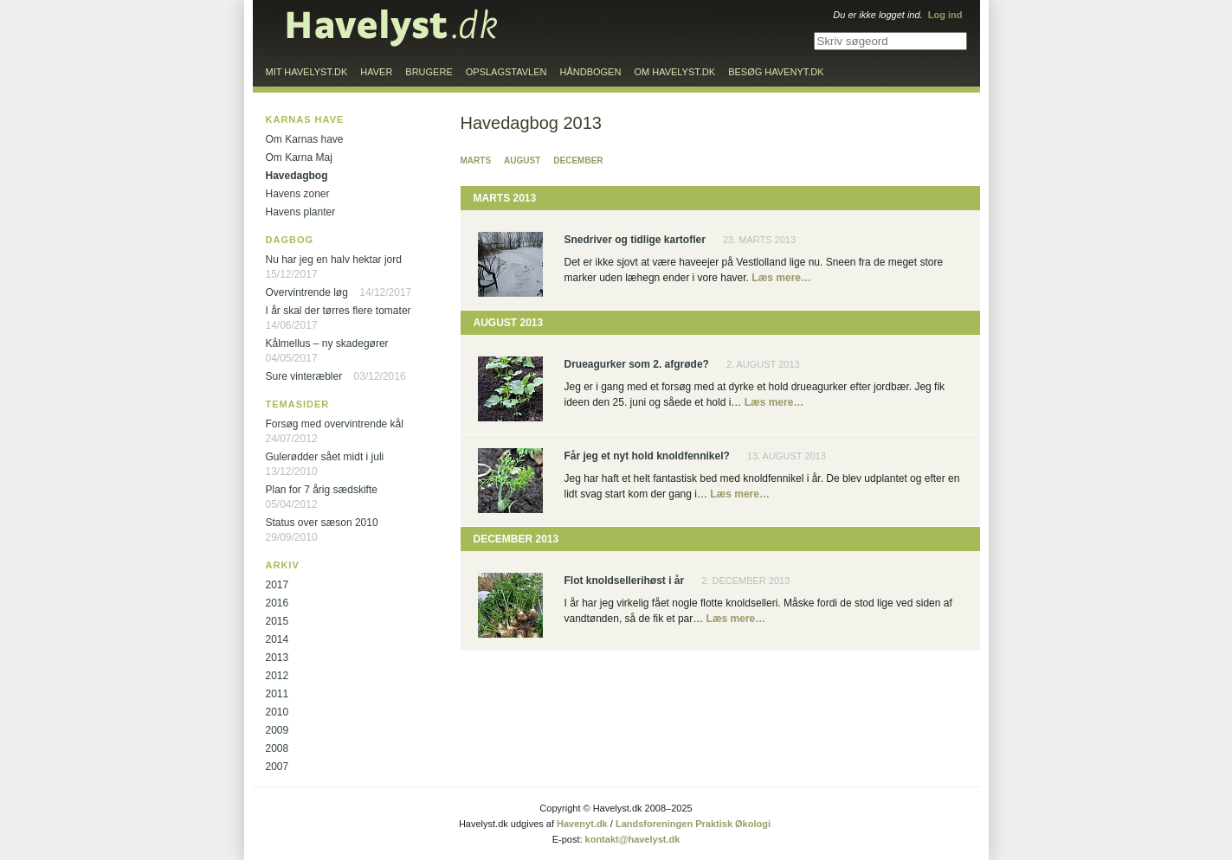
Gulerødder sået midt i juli (325, 457)
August (522, 160)
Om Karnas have (305, 139)
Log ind (945, 15)
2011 (277, 694)
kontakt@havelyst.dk (633, 839)
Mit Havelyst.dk (307, 72)
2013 (277, 657)
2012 (277, 676)
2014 (277, 639)
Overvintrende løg (307, 292)
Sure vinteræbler (304, 376)
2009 (277, 730)
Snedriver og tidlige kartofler (635, 240)
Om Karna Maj (299, 157)
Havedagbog (297, 176)
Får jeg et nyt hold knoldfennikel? (647, 456)
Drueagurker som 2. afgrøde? (636, 364)
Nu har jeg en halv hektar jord (334, 260)
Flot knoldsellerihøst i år (624, 580)
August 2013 (509, 323)
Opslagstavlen (506, 72)
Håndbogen (591, 72)
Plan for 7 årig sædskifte (321, 490)
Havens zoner (298, 194)
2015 (277, 621)
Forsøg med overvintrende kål (334, 424)
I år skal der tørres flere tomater (338, 311)
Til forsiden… (392, 27)
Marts (476, 160)
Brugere (428, 72)
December (578, 160)
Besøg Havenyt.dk (775, 72)
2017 (277, 585)
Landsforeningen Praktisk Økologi (693, 823)
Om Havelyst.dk (674, 72)
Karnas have (305, 119)
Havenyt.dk (582, 823)
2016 (277, 603)
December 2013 (516, 539)
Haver (376, 72)
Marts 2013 (505, 198)
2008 (277, 748)
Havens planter (301, 212)
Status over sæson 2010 (322, 523)
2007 (277, 767)
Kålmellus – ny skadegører (327, 343)
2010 (277, 712)
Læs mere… (781, 278)
